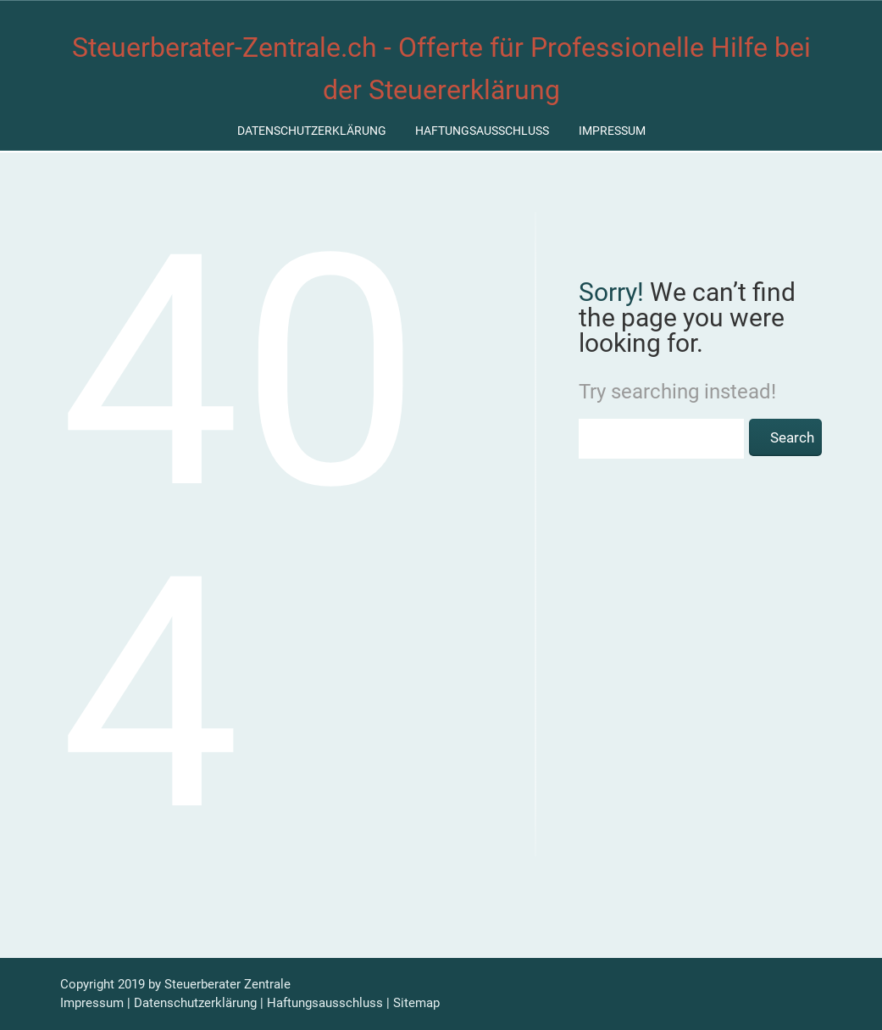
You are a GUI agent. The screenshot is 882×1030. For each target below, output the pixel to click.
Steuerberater (202, 984)
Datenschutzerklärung (311, 130)
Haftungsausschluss (482, 130)
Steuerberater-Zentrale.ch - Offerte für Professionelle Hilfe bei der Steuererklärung (441, 68)
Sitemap (416, 1003)
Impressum (612, 130)
